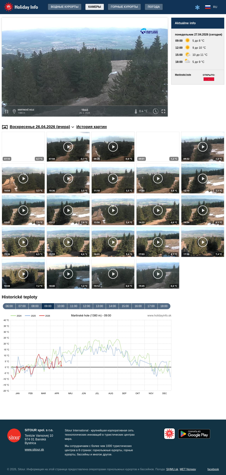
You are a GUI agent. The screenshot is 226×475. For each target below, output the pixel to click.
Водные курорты (64, 6)
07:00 (22, 306)
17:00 (151, 306)
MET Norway (188, 469)
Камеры (94, 6)
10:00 (60, 306)
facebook (213, 469)
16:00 (138, 306)
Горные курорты (124, 6)
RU (215, 6)
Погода (154, 6)
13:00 (99, 306)
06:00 (9, 306)
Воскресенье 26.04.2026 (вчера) (42, 126)
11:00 (73, 306)
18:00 (164, 306)
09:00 (47, 306)
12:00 (86, 306)
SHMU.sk (172, 469)
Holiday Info (18, 4)
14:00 (112, 306)
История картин (91, 126)
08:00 (34, 306)
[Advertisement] (197, 101)
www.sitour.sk (34, 449)
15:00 (125, 306)
